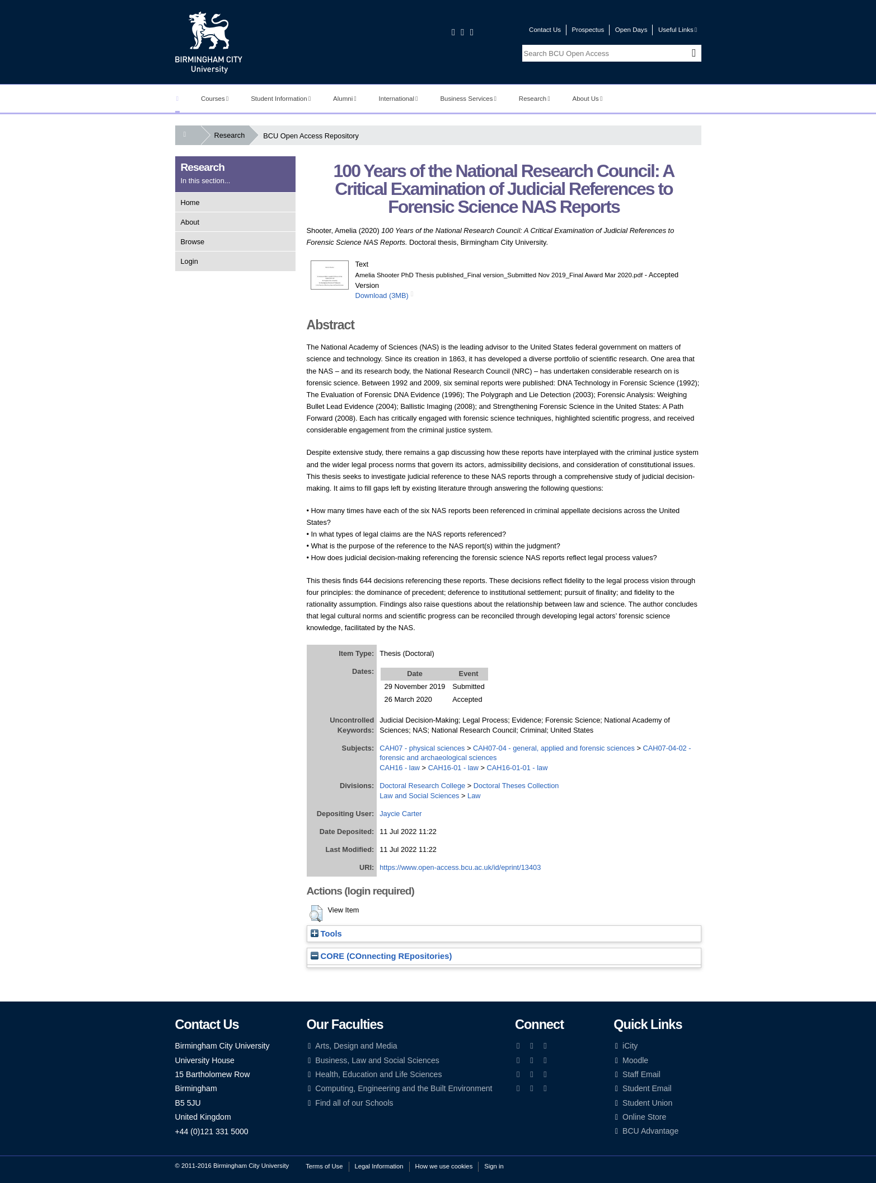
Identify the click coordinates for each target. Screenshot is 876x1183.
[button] (316, 913)
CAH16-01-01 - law (517, 767)
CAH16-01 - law (453, 767)
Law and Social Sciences (419, 795)
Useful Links (677, 29)
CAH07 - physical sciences (422, 748)
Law (473, 795)
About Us (588, 98)
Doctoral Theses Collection (516, 785)
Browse (193, 241)
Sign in (493, 1166)
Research (534, 98)
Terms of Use (324, 1166)
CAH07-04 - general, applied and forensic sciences (554, 748)
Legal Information (379, 1166)
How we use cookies (444, 1166)
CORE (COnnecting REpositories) (381, 956)
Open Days (631, 29)
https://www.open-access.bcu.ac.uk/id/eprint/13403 (460, 867)
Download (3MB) (382, 295)
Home (190, 202)
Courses (214, 98)
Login (189, 261)
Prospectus (588, 29)
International (398, 98)
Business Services (468, 98)
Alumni (345, 98)
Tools (326, 933)
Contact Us (545, 29)
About (190, 222)
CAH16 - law (400, 767)
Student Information (281, 98)
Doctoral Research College (422, 785)
